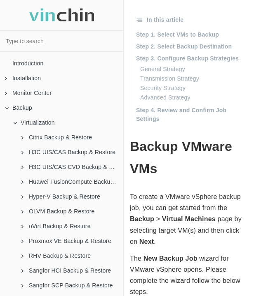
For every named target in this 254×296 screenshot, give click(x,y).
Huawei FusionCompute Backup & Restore (72, 181)
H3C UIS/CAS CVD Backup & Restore (72, 167)
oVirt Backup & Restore (56, 226)
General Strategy (162, 69)
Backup (18, 107)
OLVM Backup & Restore (58, 211)
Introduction (28, 63)
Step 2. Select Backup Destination (184, 46)
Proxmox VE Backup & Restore (66, 241)
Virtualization (34, 122)
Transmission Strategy (169, 78)
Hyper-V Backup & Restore (60, 196)
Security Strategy (163, 88)
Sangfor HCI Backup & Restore (66, 270)
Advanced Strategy (165, 97)
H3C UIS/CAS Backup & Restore (68, 152)
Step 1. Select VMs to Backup (177, 34)
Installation (23, 78)
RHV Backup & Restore (56, 255)
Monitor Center (28, 93)
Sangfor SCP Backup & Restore (67, 285)
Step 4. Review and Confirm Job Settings (181, 114)
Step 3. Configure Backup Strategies (187, 58)
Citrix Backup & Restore (56, 137)
